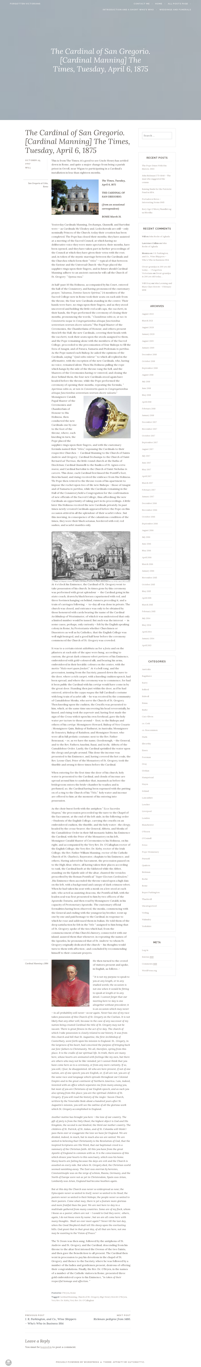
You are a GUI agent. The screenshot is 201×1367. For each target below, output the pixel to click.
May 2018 (146, 395)
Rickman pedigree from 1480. (104, 1317)
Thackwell (147, 899)
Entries (148, 957)
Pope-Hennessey (150, 852)
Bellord (145, 689)
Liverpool (147, 811)
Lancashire (147, 797)
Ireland (145, 791)
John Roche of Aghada (159, 236)
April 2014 (147, 631)
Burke (145, 710)
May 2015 (146, 591)
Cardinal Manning (68, 1297)
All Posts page (184, 4)
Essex (145, 750)
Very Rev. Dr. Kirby (60, 1300)
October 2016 (148, 516)
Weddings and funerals (181, 9)
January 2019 (148, 347)
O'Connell (146, 838)
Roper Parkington (151, 892)
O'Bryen (65, 1293)
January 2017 (148, 496)
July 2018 (146, 381)
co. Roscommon (150, 730)
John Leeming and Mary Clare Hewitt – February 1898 (157, 286)
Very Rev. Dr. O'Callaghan (82, 1300)
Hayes (145, 784)
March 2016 (147, 564)
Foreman (146, 757)
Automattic (136, 1362)
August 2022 (148, 314)
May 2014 (146, 625)
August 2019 (148, 341)
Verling (145, 912)
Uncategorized (149, 906)
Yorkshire (146, 926)
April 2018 (146, 402)
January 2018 (148, 415)
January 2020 (148, 334)
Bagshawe (147, 676)
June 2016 (146, 544)
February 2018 (148, 408)
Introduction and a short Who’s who (134, 9)
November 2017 (149, 429)
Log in (145, 950)
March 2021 (147, 320)
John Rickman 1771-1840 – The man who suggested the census (156, 179)
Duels (144, 737)
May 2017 (146, 469)
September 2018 (150, 368)
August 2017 (147, 449)
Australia (146, 669)
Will (28, 167)
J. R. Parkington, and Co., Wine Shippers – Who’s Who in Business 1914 (51, 1319)
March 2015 (147, 604)
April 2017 (146, 476)
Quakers (146, 865)
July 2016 (146, 537)
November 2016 (149, 510)
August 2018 (147, 375)
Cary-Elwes (147, 716)
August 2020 (148, 327)
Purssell (146, 858)
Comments (149, 964)
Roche (145, 879)
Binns (145, 703)
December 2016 (149, 503)
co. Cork (146, 723)
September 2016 (150, 523)
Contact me (147, 4)
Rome (73, 1293)
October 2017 (148, 435)
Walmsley (146, 919)
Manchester (148, 825)
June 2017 (146, 462)
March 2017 (147, 483)
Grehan (145, 770)
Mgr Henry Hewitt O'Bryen (113, 1297)
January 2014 (148, 638)
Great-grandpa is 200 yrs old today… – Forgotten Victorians (156, 270)
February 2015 (148, 611)
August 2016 (148, 530)
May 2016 (146, 550)
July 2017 (146, 456)
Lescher (146, 804)
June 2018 (146, 388)
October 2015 (148, 584)
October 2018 (148, 361)
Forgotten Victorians (19, 4)
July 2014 (146, 618)
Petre (144, 845)
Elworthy (146, 743)
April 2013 (146, 645)
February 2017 (148, 490)
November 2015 (149, 577)
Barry (144, 682)
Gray (144, 764)
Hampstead (148, 777)
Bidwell (145, 696)
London (146, 818)
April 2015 (146, 598)
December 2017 (149, 422)
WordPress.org (149, 970)
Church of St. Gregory (88, 1297)
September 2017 (150, 442)
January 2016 (148, 571)
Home (164, 4)
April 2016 (147, 557)
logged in (46, 1347)
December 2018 (149, 354)
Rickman (146, 872)
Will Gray (146, 283)
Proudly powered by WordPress (77, 1362)
